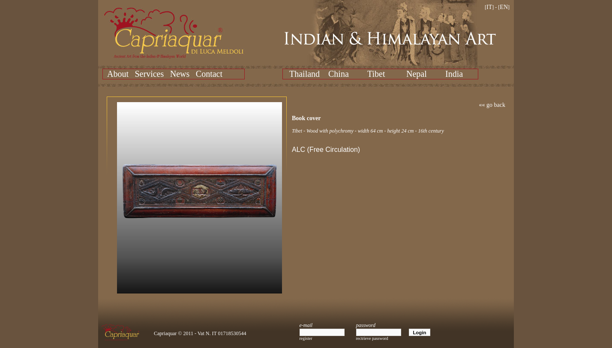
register (306, 338)
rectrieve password (372, 338)
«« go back (492, 105)
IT (489, 7)
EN (504, 7)
